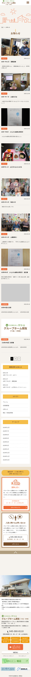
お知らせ (5, 409)
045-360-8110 (16, 537)
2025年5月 (6, 438)
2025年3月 (6, 445)
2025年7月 (6, 431)
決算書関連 (6, 405)
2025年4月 (6, 442)
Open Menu (28, 3)
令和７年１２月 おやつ (10, 375)
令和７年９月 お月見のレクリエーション (14, 387)
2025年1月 (6, 449)
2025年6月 (6, 434)
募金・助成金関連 (8, 412)
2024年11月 (6, 456)
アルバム (5, 402)
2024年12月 (6, 452)
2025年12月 (6, 427)
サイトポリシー (22, 656)
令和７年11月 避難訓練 (10, 381)
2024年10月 (6, 460)
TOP (2, 27)
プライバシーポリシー (8, 656)
